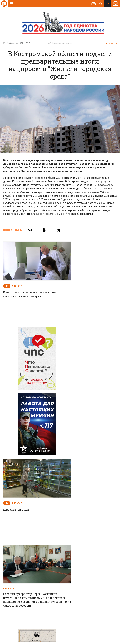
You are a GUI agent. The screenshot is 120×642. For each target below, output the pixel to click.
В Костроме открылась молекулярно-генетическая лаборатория (24, 289)
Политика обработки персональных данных (71, 628)
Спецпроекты (54, 563)
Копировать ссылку (60, 43)
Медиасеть (111, 638)
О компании (22, 563)
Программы (98, 563)
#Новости (111, 43)
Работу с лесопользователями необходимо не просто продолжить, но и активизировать (89, 521)
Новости (37, 563)
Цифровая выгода (75, 363)
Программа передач (76, 563)
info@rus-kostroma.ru (32, 583)
